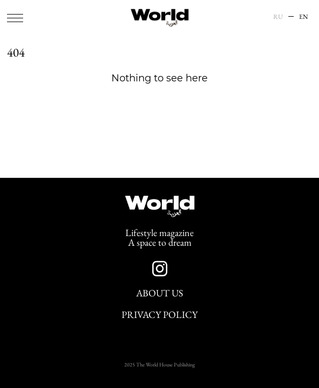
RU (278, 16)
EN (303, 16)
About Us (159, 293)
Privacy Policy (159, 314)
